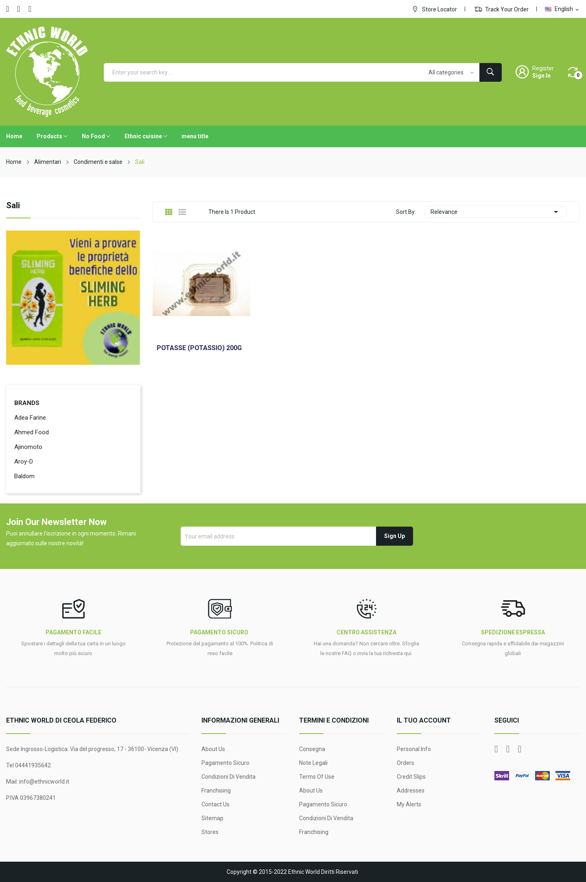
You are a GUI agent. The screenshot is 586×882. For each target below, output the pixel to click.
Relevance (496, 212)
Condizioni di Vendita (228, 776)
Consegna (312, 749)
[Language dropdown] (562, 9)
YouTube (18, 9)
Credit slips (411, 776)
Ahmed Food (31, 432)
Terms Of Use (317, 776)
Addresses (410, 790)
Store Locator (434, 9)
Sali (13, 205)
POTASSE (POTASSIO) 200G (199, 348)
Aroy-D (23, 461)
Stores (210, 832)
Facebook (7, 9)
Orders (405, 763)
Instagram (29, 9)
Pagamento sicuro (225, 763)
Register (543, 68)
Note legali (313, 763)
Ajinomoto (28, 447)
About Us (213, 749)
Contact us (215, 804)
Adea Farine (30, 417)
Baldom (24, 476)
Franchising (216, 790)
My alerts (409, 804)
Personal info (414, 749)
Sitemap (212, 818)
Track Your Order (501, 9)
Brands (26, 403)
